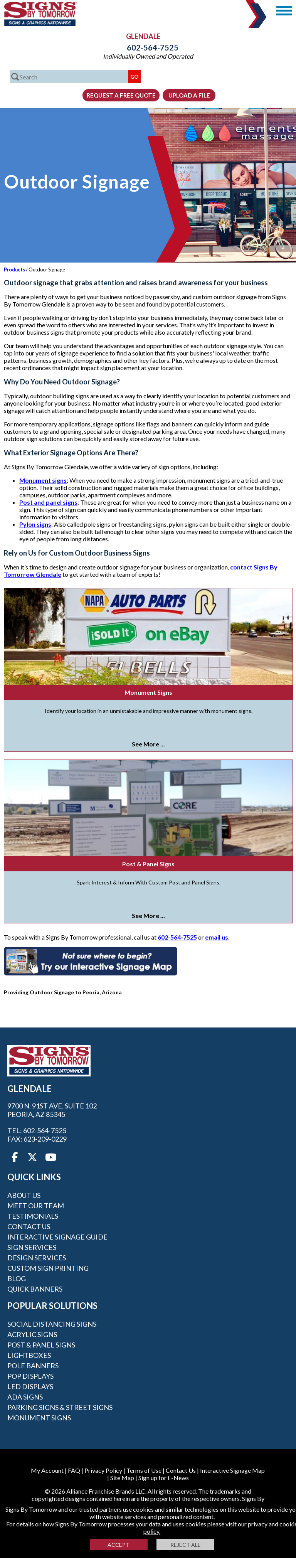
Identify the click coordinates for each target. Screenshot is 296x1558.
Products (14, 269)
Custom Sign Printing (48, 1268)
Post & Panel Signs (148, 863)
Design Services (36, 1257)
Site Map (122, 1477)
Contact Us (28, 1226)
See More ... (148, 744)
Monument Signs (148, 692)
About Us (23, 1195)
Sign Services (31, 1247)
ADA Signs (25, 1397)
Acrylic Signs (32, 1334)
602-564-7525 (148, 47)
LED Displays (30, 1386)
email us (216, 937)
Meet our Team (35, 1205)
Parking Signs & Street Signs (60, 1407)
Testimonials (32, 1216)
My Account (47, 1470)
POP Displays (30, 1376)
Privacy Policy (103, 1470)
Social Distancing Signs (51, 1324)
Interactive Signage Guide (57, 1237)
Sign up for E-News (163, 1477)
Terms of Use (143, 1470)
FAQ (74, 1470)
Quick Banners (34, 1289)
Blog (16, 1278)
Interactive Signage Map (232, 1470)
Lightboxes (29, 1355)
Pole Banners (33, 1365)
